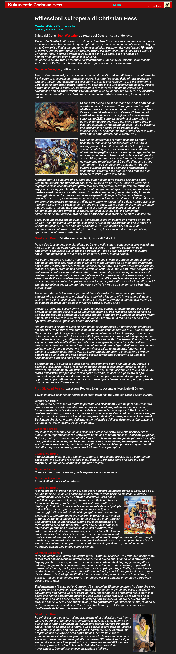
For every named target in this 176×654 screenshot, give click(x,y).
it (148, 6)
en (159, 6)
